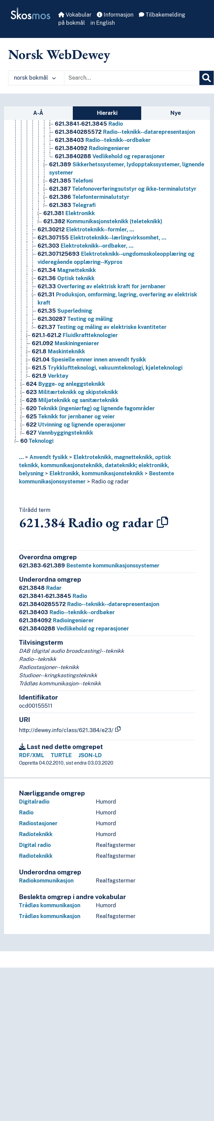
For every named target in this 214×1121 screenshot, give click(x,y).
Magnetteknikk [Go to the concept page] (67, 270)
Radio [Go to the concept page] (89, 124)
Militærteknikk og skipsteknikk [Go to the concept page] (72, 392)
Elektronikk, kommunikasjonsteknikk (96, 473)
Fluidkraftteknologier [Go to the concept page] (75, 335)
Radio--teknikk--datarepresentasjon (89, 604)
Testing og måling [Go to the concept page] (75, 319)
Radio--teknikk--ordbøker (67, 612)
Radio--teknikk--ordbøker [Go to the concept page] (103, 140)
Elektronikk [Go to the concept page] (69, 213)
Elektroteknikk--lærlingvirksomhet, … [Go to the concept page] (102, 237)
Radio (53, 596)
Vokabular (74, 15)
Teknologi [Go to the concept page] (36, 441)
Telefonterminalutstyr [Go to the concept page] (89, 197)
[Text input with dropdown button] (131, 77)
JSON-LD (90, 755)
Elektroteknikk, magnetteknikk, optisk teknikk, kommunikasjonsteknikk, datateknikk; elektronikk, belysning (95, 465)
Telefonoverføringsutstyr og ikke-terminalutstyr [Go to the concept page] (122, 189)
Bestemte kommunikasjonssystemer (89, 565)
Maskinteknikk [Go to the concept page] (58, 351)
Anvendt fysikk (48, 457)
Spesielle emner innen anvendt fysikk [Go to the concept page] (89, 359)
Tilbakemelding (162, 15)
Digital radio (35, 845)
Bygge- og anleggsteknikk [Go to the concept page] (65, 384)
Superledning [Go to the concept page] (65, 311)
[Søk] (206, 77)
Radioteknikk (35, 834)
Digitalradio (34, 801)
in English (102, 23)
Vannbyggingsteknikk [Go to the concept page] (59, 433)
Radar (40, 588)
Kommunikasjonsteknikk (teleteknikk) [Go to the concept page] (102, 221)
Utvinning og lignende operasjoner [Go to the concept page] (76, 424)
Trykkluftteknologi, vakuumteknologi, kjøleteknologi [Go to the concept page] (107, 368)
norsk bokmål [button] (35, 78)
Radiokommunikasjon (46, 880)
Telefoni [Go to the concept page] (71, 181)
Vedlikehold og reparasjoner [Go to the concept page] (110, 156)
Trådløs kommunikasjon (49, 905)
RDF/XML (31, 755)
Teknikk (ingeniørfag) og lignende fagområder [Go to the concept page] (90, 408)
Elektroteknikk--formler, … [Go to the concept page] (86, 229)
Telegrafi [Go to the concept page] (72, 205)
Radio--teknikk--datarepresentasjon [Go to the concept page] (125, 132)
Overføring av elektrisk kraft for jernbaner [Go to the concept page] (102, 286)
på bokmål (71, 23)
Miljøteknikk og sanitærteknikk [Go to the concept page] (72, 400)
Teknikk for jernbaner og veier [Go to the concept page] (70, 416)
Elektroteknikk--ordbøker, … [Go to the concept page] (85, 246)
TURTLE (61, 755)
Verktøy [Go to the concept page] (50, 376)
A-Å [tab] (38, 113)
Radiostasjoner (38, 823)
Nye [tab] (175, 113)
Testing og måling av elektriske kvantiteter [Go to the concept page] (102, 327)
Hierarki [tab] (107, 113)
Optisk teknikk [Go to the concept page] (66, 278)
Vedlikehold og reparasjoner (74, 628)
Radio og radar (110, 481)
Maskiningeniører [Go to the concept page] (65, 343)
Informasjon (115, 15)
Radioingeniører (56, 620)
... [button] (21, 457)
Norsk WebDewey (59, 54)
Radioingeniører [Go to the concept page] (92, 148)
